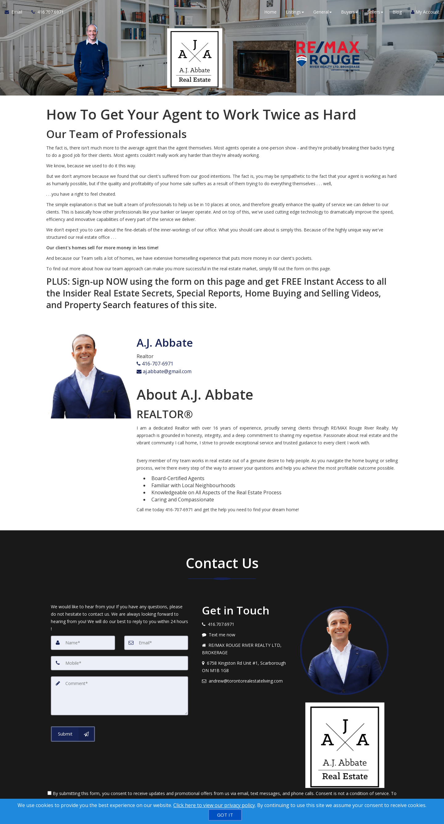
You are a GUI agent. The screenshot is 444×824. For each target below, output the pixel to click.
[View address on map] (246, 665)
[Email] (156, 641)
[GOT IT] (225, 815)
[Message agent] (246, 633)
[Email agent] (246, 679)
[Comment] (119, 694)
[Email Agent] (16, 12)
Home (270, 12)
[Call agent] (45, 12)
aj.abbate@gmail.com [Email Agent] (164, 370)
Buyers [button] (349, 12)
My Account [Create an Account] (425, 12)
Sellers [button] (375, 12)
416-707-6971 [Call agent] (155, 363)
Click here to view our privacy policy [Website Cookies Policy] (214, 805)
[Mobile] (119, 662)
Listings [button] (295, 12)
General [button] (322, 12)
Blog (397, 12)
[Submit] (73, 732)
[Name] (83, 641)
